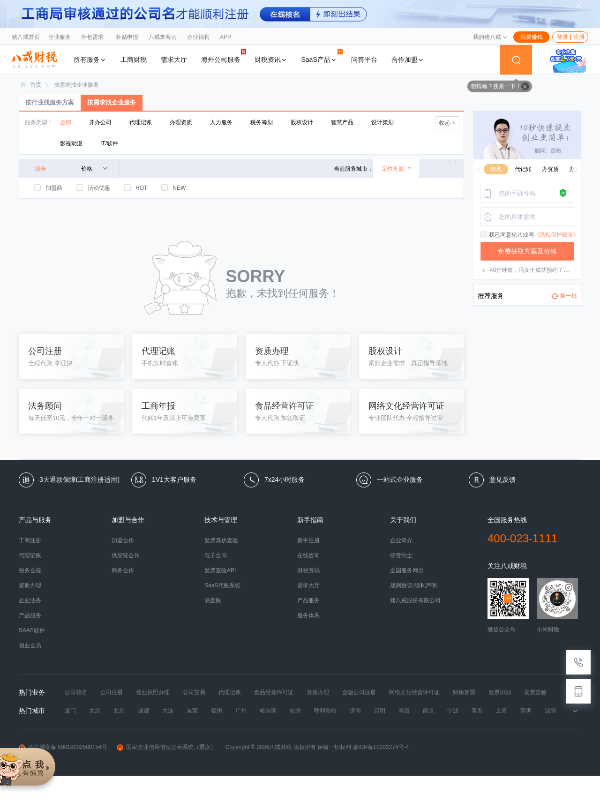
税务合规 (30, 570)
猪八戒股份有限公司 (415, 600)
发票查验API (220, 570)
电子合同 (215, 555)
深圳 (526, 710)
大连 (167, 710)
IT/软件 (109, 143)
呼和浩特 (325, 710)
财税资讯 (271, 59)
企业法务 (30, 600)
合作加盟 (407, 59)
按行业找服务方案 (49, 102)
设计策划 (382, 122)
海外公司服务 (223, 56)
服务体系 (308, 615)
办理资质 (181, 122)
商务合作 (123, 570)
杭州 (295, 710)
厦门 (70, 710)
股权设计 (302, 122)
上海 (501, 710)
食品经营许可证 (273, 692)
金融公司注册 (359, 692)
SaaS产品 (322, 56)
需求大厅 (174, 59)
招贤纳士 (401, 555)
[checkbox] (484, 235)
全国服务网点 (407, 570)
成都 (143, 710)
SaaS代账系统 (222, 585)
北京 (119, 710)
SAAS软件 (32, 630)
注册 (579, 37)
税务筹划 (261, 122)
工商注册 (30, 540)
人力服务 (221, 122)
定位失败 (397, 168)
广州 (241, 710)
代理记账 (140, 122)
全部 (65, 122)
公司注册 (111, 692)
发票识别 (499, 692)
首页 (35, 85)
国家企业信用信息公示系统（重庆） (166, 747)
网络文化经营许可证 (414, 692)
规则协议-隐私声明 (413, 585)
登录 (562, 37)
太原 (94, 710)
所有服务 (90, 59)
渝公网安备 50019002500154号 (63, 747)
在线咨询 (308, 555)
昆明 (379, 710)
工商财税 (133, 59)
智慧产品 (342, 122)
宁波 (452, 710)
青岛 (477, 710)
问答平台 (364, 59)
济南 (355, 710)
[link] (35, 85)
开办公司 (100, 122)
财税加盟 (464, 692)
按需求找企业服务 (76, 85)
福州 (216, 710)
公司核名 (76, 692)
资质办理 (30, 585)
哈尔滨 (268, 710)
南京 (428, 710)
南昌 (404, 710)
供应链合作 (126, 555)
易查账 (212, 600)
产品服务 (30, 615)
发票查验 (535, 692)
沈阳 (550, 710)
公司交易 (194, 692)
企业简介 (401, 540)
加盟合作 (123, 540)
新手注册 (308, 540)
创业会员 (30, 645)
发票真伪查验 (221, 540)
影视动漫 (71, 143)
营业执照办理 (153, 692)
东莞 (192, 710)
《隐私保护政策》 (556, 235)
